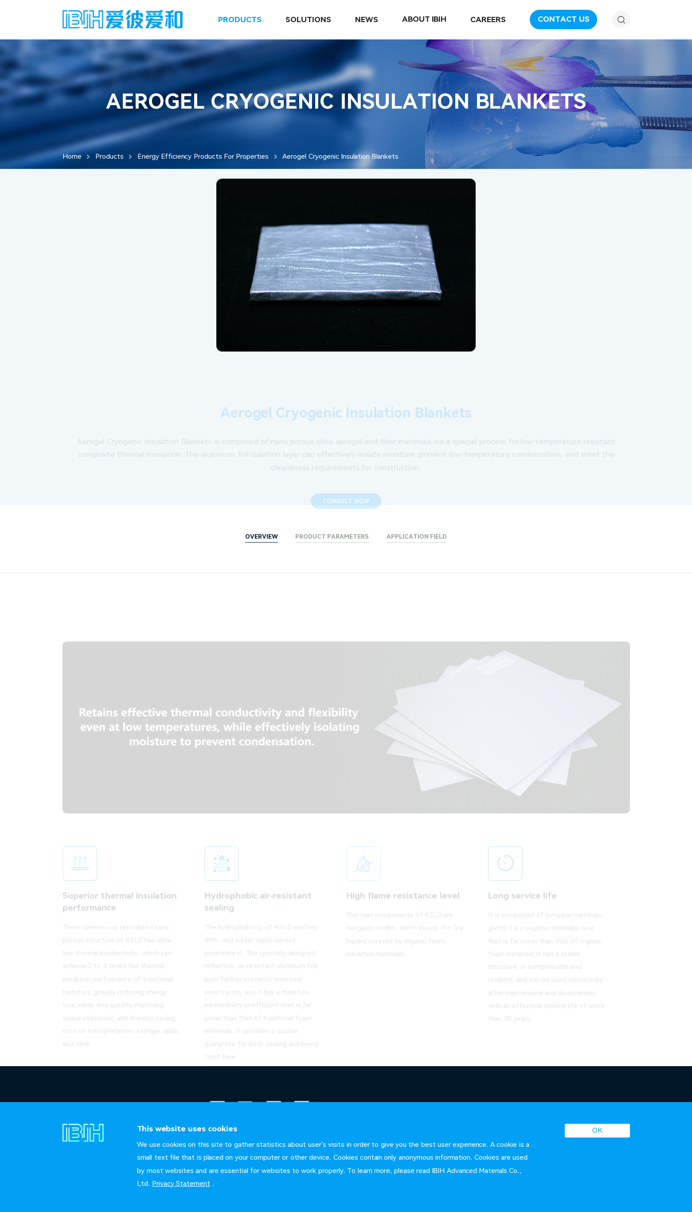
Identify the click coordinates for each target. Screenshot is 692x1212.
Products (240, 19)
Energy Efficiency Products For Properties (203, 156)
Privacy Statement (181, 1184)
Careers (488, 19)
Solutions (308, 19)
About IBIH (424, 19)
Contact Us (564, 19)
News (366, 19)
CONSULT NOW (346, 505)
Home (72, 156)
